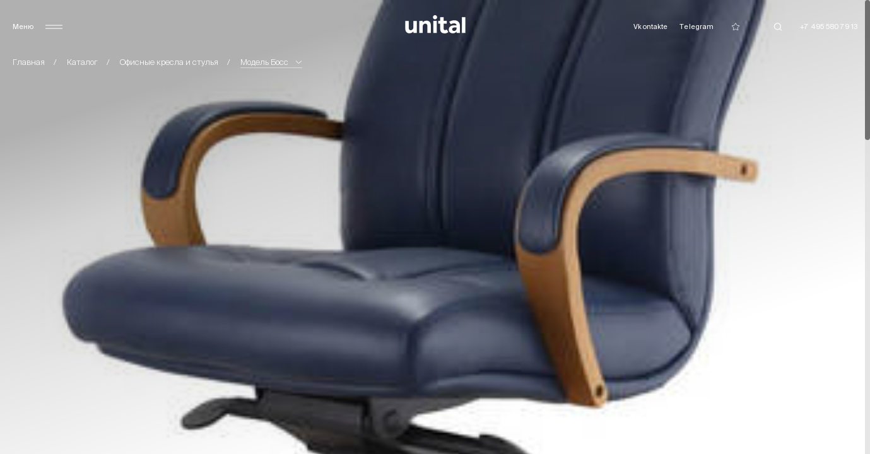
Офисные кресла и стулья (169, 62)
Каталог (82, 62)
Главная (29, 62)
